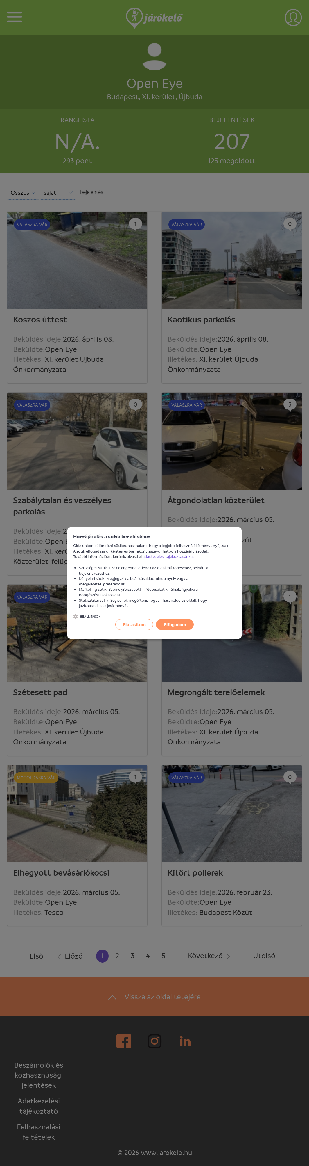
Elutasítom (134, 624)
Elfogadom (175, 624)
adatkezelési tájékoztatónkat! (169, 556)
